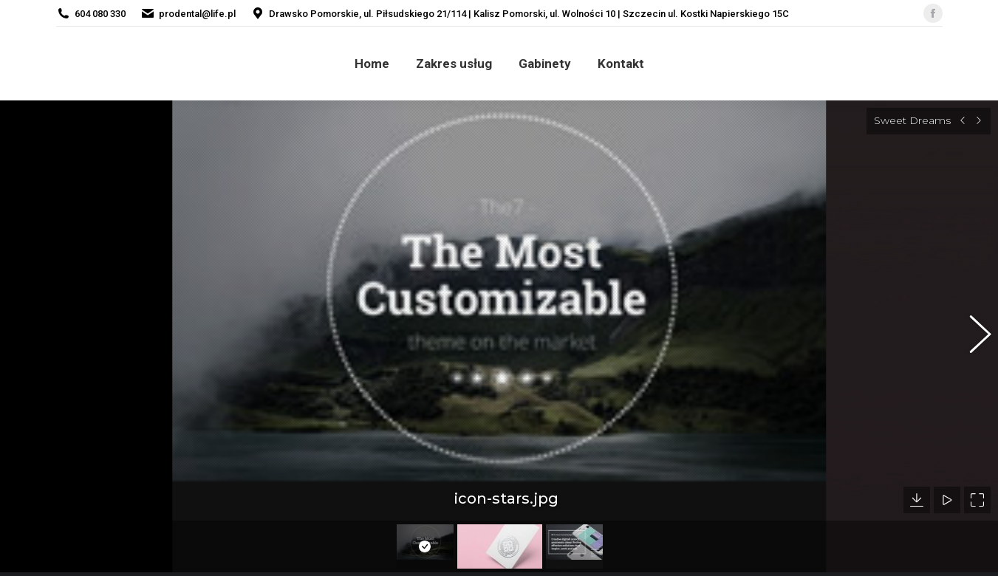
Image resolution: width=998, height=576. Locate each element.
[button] (972, 328)
